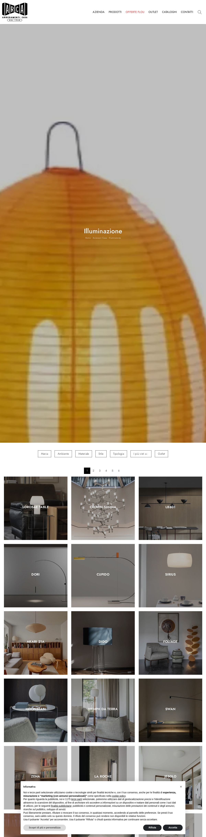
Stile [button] (101, 454)
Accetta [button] (172, 827)
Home (88, 237)
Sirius (170, 574)
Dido (103, 642)
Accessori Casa (100, 237)
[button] (181, 786)
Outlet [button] (161, 454)
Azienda (99, 12)
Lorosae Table (35, 507)
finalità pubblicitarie (61, 806)
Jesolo (170, 777)
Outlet (153, 12)
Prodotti (115, 12)
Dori (35, 574)
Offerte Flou (135, 12)
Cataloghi (169, 12)
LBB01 (170, 507)
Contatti (187, 12)
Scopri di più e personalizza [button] (44, 827)
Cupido (103, 574)
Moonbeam (36, 709)
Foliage (170, 642)
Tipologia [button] (118, 454)
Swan (170, 709)
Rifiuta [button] (152, 827)
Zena (35, 777)
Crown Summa (103, 507)
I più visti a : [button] (141, 454)
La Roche (103, 777)
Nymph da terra (103, 709)
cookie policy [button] (118, 796)
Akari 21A (35, 642)
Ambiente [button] (63, 454)
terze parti (76, 799)
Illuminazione (115, 237)
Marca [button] (44, 454)
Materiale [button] (83, 454)
